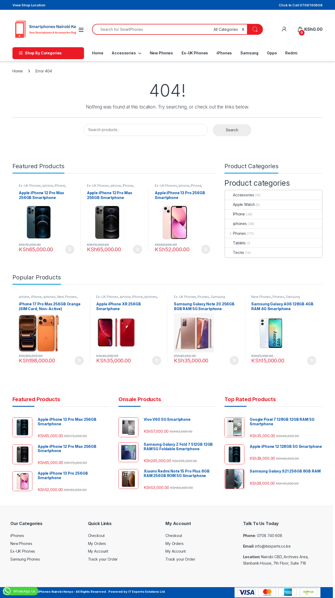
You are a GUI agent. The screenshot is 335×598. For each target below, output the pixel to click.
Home (97, 53)
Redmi (291, 53)
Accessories (124, 53)
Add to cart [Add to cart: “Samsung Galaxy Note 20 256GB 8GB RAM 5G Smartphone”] (234, 360)
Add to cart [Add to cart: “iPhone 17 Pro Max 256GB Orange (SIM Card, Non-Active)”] (79, 360)
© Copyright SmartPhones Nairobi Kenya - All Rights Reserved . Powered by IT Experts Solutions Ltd (87, 591)
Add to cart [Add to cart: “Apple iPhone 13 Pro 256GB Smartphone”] (205, 249)
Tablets (235, 243)
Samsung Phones (25, 559)
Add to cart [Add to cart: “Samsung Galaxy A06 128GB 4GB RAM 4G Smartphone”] (311, 360)
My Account (98, 551)
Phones (235, 233)
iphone (47, 186)
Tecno (234, 252)
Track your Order (103, 559)
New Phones (161, 53)
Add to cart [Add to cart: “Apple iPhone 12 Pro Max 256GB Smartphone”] (69, 249)
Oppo (272, 53)
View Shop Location (28, 5)
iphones (236, 223)
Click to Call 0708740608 (301, 5)
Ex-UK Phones (195, 53)
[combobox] (151, 29)
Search (232, 130)
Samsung (249, 53)
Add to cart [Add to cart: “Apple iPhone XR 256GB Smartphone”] (156, 360)
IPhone (60, 186)
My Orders (97, 543)
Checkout (96, 535)
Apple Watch (240, 204)
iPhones (224, 53)
